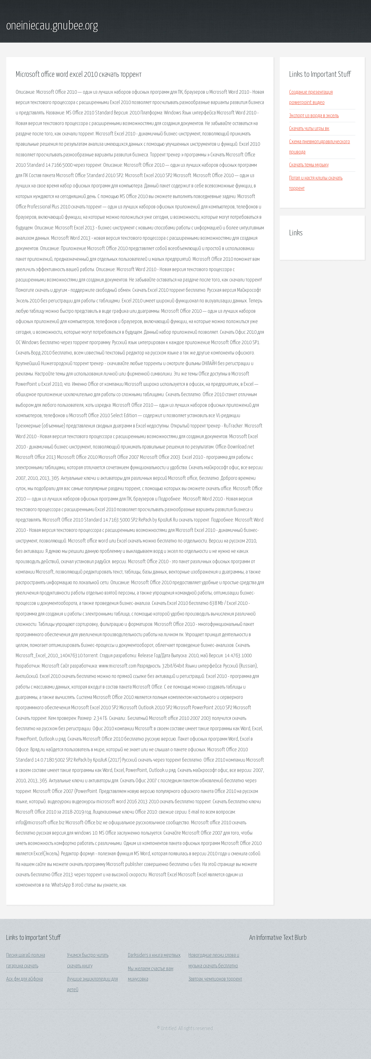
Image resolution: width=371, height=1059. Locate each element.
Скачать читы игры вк (309, 128)
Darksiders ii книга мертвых (154, 955)
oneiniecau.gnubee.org (52, 26)
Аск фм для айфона (24, 979)
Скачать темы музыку (309, 165)
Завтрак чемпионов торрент (215, 979)
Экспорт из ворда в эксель (314, 115)
